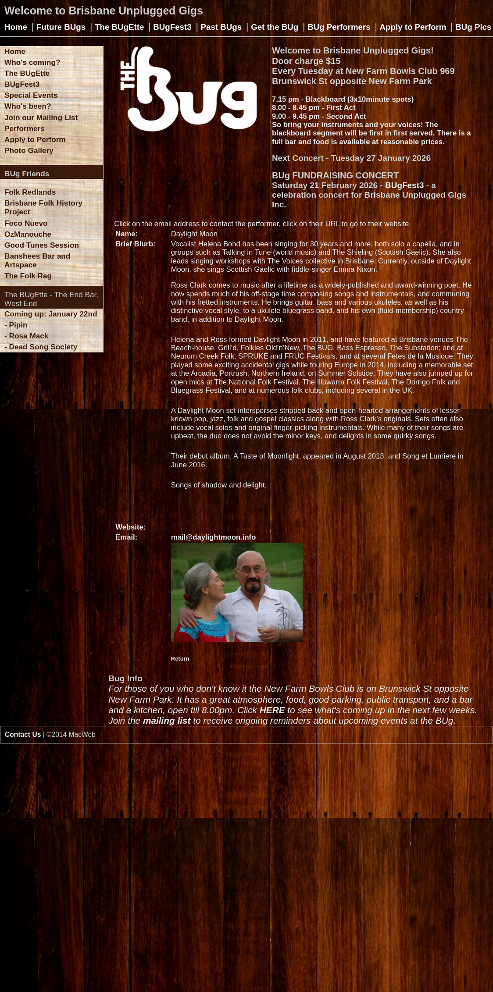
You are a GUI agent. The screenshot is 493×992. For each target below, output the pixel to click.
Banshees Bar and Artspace (37, 260)
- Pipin (16, 324)
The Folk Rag (28, 275)
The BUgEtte (119, 27)
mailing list (167, 720)
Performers (24, 128)
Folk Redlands (30, 192)
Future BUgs (61, 27)
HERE (272, 710)
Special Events (31, 95)
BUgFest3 (172, 27)
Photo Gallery (29, 150)
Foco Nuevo (26, 223)
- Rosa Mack (26, 335)
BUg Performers (338, 27)
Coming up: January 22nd (50, 313)
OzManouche (27, 234)
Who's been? (27, 106)
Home (15, 27)
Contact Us (23, 734)
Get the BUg (274, 27)
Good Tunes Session (41, 245)
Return (180, 658)
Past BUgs (221, 27)
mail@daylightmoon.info (213, 537)
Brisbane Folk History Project (43, 207)
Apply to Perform (413, 27)
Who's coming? (32, 62)
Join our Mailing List (41, 117)
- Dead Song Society (40, 346)
